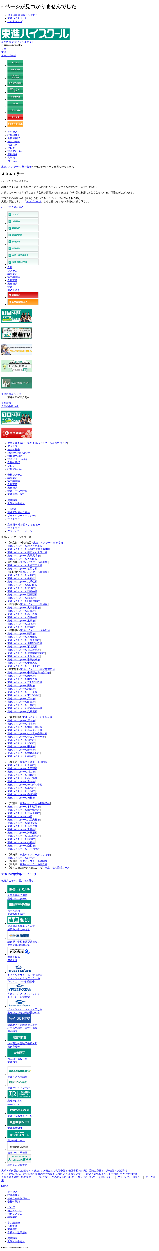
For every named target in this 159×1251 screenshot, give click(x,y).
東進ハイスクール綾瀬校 (34, 572)
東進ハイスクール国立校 (21, 675)
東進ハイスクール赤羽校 (34, 562)
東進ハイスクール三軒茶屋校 (23, 640)
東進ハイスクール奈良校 (33, 864)
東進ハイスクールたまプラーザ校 (26, 736)
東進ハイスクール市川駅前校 (23, 806)
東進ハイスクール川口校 (21, 771)
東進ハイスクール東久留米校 (23, 695)
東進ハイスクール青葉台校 (37, 717)
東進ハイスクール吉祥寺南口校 (37, 669)
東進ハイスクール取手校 (21, 858)
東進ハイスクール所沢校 (21, 791)
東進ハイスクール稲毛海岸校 (23, 810)
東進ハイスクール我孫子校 (35, 803)
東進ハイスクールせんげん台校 (24, 784)
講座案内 (12, 274)
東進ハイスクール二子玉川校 (23, 666)
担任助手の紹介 (16, 456)
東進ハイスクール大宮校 (21, 765)
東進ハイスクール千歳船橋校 (23, 659)
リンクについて (86, 1177)
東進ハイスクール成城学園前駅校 (26, 653)
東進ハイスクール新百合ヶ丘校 (24, 730)
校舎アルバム (14, 151)
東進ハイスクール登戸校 (21, 743)
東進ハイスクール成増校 (21, 623)
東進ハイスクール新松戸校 (22, 826)
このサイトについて (63, 1177)
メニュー (6, 49)
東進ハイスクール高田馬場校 (23, 555)
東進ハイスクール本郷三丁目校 (24, 565)
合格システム (14, 474)
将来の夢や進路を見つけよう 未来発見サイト (60, 1174)
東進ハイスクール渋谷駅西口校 (24, 643)
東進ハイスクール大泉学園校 (23, 607)
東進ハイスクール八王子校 (22, 692)
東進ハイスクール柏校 (19, 816)
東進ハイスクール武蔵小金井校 (24, 708)
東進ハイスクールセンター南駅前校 (27, 733)
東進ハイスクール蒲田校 (21, 633)
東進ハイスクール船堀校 (21, 597)
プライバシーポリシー (130, 1177)
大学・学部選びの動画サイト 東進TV (21, 1170)
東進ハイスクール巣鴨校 (21, 620)
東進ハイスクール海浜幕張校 (23, 813)
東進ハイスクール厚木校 (21, 720)
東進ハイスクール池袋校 (34, 604)
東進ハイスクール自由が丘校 (23, 649)
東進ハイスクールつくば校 (35, 854)
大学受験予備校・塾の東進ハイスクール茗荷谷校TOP (37, 443)
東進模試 (12, 283)
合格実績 (12, 280)
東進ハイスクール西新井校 (22, 591)
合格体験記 (13, 138)
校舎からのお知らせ (18, 452)
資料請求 (12, 154)
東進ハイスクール (17, 18)
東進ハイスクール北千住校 (22, 581)
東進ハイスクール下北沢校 (22, 646)
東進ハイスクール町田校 (21, 701)
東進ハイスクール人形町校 (22, 559)
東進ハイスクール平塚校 (21, 746)
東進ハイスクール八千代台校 (23, 849)
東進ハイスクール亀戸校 (21, 578)
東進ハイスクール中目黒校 (22, 662)
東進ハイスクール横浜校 (21, 756)
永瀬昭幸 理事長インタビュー (23, 15)
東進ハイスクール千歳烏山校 (23, 656)
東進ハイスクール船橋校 (21, 839)
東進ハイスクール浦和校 (33, 762)
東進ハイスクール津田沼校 (22, 832)
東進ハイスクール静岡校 (33, 861)
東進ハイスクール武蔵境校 (22, 711)
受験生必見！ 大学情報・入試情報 (108, 1170)
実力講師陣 (13, 277)
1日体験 (11, 509)
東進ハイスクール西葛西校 (22, 594)
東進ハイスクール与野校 (21, 797)
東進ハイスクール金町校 (21, 575)
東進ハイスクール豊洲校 (21, 588)
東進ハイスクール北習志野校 (23, 819)
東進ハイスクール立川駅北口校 (24, 682)
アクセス (12, 131)
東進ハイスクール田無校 (21, 685)
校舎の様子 (13, 135)
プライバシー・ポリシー (21, 515)
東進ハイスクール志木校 (21, 781)
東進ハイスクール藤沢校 (21, 749)
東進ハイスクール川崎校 (21, 723)
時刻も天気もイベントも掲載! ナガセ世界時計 (111, 1174)
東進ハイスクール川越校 (21, 775)
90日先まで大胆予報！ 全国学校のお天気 (65, 1170)
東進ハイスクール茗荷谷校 (22, 568)
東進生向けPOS (15, 494)
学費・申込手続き (17, 491)
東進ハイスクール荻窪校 (21, 610)
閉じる (5, 1186)
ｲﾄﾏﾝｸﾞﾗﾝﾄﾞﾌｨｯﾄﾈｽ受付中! (21, 981)
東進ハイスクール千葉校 (21, 829)
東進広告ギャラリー (12, 394)
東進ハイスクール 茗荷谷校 (16, 166)
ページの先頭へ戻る (12, 207)
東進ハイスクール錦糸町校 (22, 585)
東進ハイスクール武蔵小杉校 (23, 753)
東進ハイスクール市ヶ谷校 (48, 542)
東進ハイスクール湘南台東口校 (24, 727)
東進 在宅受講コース (57, 867)
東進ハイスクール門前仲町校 (23, 601)
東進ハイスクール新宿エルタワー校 (27, 552)
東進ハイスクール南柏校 (21, 845)
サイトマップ (14, 21)
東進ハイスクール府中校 (21, 698)
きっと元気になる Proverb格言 (18, 1174)
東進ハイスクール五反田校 (22, 636)
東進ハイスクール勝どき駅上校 (24, 546)
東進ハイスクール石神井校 (22, 617)
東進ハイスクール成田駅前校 (23, 836)
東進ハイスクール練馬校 (21, 627)
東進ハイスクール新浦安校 (22, 823)
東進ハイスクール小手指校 (22, 778)
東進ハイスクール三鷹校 (21, 705)
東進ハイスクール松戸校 (21, 842)
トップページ (33, 201)
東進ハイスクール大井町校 (35, 630)
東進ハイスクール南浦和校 (22, 794)
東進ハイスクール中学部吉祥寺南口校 (28, 672)
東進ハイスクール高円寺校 (22, 614)
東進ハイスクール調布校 (21, 688)
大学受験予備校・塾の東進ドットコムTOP (24, 1177)
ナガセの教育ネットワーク (19, 874)
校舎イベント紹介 (17, 459)
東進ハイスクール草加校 (21, 788)
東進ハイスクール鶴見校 (21, 740)
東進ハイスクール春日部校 (22, 768)
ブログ (11, 148)
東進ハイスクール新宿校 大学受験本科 (28, 549)
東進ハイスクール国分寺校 (22, 679)
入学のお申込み (10, 406)
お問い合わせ (106, 1177)
